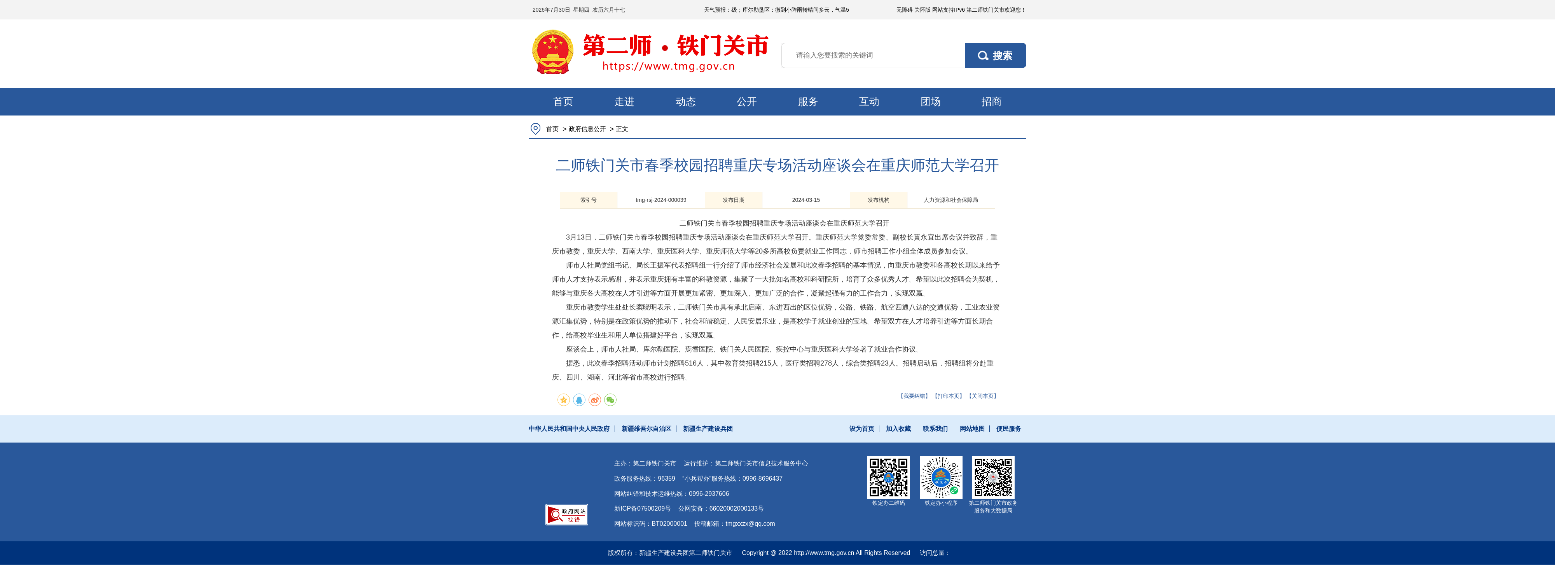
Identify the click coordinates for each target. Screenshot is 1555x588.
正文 (622, 129)
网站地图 (972, 428)
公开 (747, 101)
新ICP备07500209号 (642, 508)
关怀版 (922, 10)
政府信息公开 (587, 129)
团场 (931, 101)
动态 (686, 101)
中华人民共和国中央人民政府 (569, 428)
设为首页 (861, 428)
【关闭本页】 (982, 396)
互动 (869, 101)
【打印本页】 (948, 396)
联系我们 (935, 428)
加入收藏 (898, 428)
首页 (563, 101)
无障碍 (904, 10)
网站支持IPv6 (948, 10)
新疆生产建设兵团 (708, 428)
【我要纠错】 (914, 396)
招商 (992, 101)
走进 (624, 101)
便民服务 (1008, 428)
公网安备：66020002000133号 (721, 508)
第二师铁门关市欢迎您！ (996, 10)
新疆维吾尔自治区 (646, 428)
